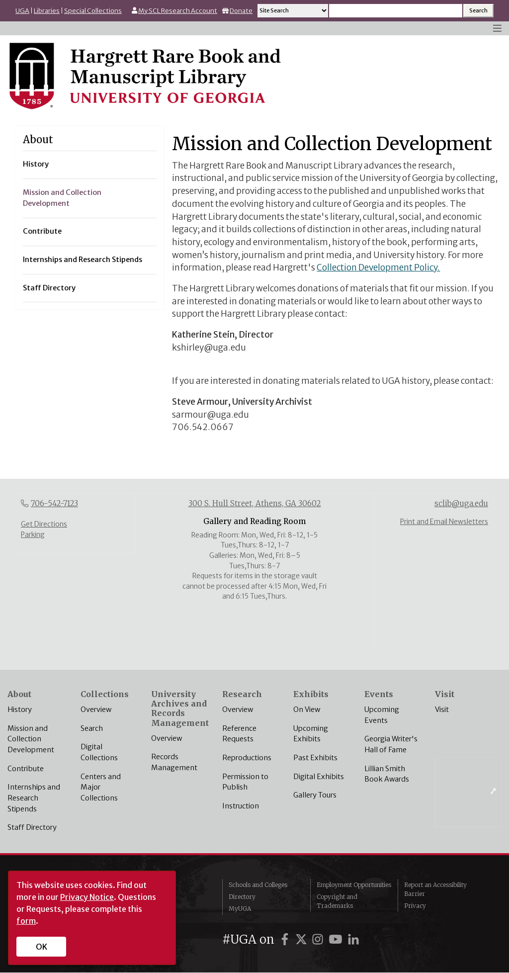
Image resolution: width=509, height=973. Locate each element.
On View (306, 709)
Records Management (174, 762)
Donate (241, 10)
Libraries (47, 10)
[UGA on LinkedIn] (353, 939)
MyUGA (240, 908)
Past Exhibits (315, 757)
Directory (242, 896)
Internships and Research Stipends (33, 798)
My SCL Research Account (177, 10)
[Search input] (395, 10)
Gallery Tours (315, 795)
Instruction (240, 805)
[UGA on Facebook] (286, 939)
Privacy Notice (87, 897)
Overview (96, 709)
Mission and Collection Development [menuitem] (62, 198)
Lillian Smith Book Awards (386, 774)
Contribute (25, 768)
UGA (22, 10)
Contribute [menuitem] (42, 231)
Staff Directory (32, 827)
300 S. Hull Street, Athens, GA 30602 (254, 503)
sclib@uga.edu (461, 503)
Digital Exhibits (318, 776)
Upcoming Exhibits (310, 734)
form (26, 921)
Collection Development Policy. (378, 267)
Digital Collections (99, 752)
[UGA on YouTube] (337, 939)
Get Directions (44, 524)
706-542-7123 (54, 503)
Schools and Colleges (258, 884)
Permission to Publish (245, 782)
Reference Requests (239, 734)
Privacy (415, 905)
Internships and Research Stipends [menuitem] (82, 259)
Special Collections (93, 10)
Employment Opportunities (354, 884)
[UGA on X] (302, 939)
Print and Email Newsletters (444, 522)
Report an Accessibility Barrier (435, 889)
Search (92, 728)
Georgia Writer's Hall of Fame (391, 744)
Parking (33, 535)
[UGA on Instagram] (319, 939)
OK (41, 947)
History (19, 709)
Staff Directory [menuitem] (49, 287)
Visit (442, 709)
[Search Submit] (478, 10)
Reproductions (246, 757)
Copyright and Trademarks (337, 901)
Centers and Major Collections (101, 787)
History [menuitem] (36, 164)
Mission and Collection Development (30, 739)
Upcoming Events (381, 715)
